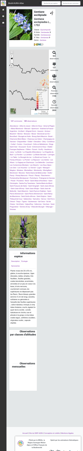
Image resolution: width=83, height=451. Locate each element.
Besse (41, 136)
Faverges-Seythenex (40, 152)
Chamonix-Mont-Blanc (31, 142)
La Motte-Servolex (26, 160)
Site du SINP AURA (35, 433)
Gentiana (37, 43)
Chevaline (13, 147)
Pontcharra (35, 183)
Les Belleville (33, 168)
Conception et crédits (52, 433)
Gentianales (45, 32)
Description (15, 269)
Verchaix (38, 212)
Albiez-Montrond (22, 131)
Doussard (45, 149)
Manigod (44, 173)
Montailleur (29, 176)
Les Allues (42, 165)
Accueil (24, 433)
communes (17, 124)
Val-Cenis (30, 209)
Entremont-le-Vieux (18, 152)
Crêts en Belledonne (18, 149)
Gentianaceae (39, 37)
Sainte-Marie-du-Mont (18, 191)
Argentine (22, 134)
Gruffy (19, 155)
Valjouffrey (20, 212)
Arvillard (30, 134)
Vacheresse (20, 209)
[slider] (36, 112)
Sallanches (14, 207)
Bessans (34, 136)
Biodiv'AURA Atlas (16, 3)
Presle (19, 186)
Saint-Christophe (26, 189)
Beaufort (20, 136)
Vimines (14, 217)
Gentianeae (38, 40)
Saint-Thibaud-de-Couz (41, 204)
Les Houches (20, 173)
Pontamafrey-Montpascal (19, 183)
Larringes (38, 160)
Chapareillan (40, 144)
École (52, 149)
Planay (38, 181)
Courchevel (50, 147)
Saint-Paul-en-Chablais (18, 199)
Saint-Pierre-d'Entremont (37, 199)
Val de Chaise (40, 209)
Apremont (42, 131)
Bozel (19, 142)
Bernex (27, 136)
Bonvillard (20, 139)
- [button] (11, 64)
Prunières (27, 186)
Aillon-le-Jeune (25, 129)
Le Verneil (30, 173)
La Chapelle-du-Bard (36, 157)
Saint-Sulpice (27, 204)
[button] (11, 61)
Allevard (33, 131)
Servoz (30, 207)
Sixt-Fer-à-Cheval (41, 207)
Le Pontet (13, 165)
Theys (51, 207)
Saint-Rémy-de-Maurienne (35, 202)
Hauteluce (27, 155)
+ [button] (11, 58)
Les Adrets (33, 165)
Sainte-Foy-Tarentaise (42, 189)
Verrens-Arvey (25, 215)
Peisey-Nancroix (22, 181)
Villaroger (50, 215)
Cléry (20, 147)
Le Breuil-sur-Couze (30, 162)
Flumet (13, 155)
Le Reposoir (23, 165)
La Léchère (14, 160)
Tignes (12, 209)
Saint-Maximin (45, 196)
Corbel (35, 147)
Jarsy (35, 155)
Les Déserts (32, 170)
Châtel (48, 144)
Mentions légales (68, 433)
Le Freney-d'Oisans (46, 162)
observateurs (31, 124)
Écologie (25, 269)
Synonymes (15, 274)
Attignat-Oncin (39, 134)
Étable (29, 152)
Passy (12, 181)
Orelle (51, 178)
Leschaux (43, 168)
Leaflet (36, 116)
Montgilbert (48, 176)
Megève (13, 176)
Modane (20, 176)
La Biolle (41, 155)
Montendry (39, 176)
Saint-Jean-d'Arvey (41, 194)
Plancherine (46, 181)
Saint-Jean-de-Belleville (30, 196)
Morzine (22, 178)
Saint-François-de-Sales (37, 191)
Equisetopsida (45, 30)
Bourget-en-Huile (32, 139)
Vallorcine (29, 212)
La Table (46, 160)
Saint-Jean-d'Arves (25, 194)
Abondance (14, 129)
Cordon (42, 147)
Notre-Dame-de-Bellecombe (37, 178)
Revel (34, 186)
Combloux (28, 147)
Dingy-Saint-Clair (33, 149)
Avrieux (12, 136)
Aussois (50, 134)
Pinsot (32, 181)
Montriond (14, 178)
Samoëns (23, 207)
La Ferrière (49, 157)
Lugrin (37, 173)
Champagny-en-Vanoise (25, 144)
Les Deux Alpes (44, 170)
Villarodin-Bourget (39, 215)
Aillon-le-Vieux (38, 129)
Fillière (52, 152)
